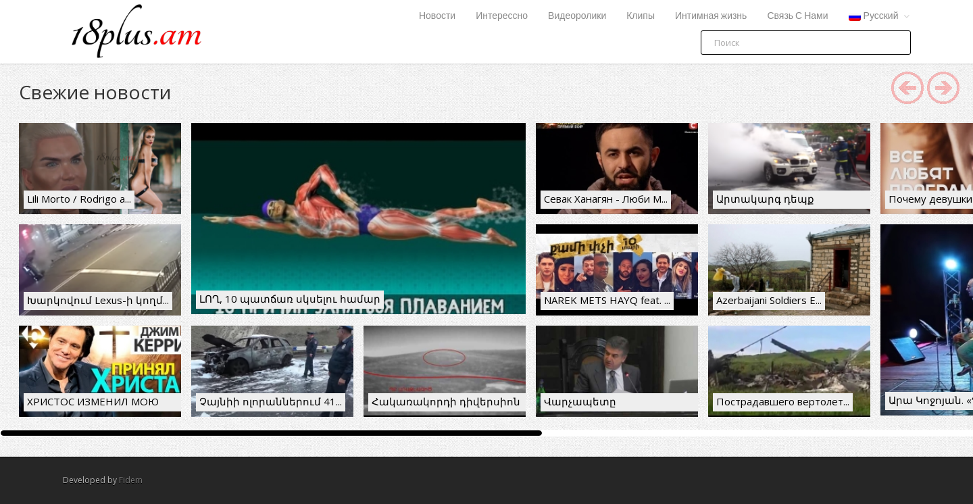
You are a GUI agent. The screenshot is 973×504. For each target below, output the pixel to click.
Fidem (131, 480)
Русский (874, 16)
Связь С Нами (797, 16)
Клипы (640, 16)
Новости (437, 16)
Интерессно (502, 16)
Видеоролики (577, 16)
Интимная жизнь (711, 16)
